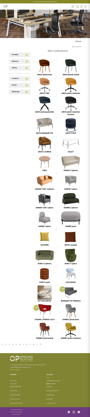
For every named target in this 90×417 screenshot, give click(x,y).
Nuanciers (49, 386)
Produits (20, 55)
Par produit (13, 383)
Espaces (20, 61)
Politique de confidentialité (16, 411)
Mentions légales (16, 414)
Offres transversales (15, 386)
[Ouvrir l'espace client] (81, 6)
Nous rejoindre (50, 395)
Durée (20, 85)
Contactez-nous (51, 403)
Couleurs (20, 78)
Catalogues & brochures (53, 380)
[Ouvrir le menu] (85, 6)
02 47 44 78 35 (15, 369)
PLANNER (51, 383)
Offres (20, 68)
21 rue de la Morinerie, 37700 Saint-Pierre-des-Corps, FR (28, 365)
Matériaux (20, 92)
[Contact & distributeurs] (72, 6)
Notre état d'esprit (15, 395)
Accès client (49, 399)
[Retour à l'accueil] (5, 6)
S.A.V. (48, 377)
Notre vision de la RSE (16, 403)
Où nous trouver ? (15, 399)
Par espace (13, 380)
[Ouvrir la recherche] (77, 6)
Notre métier (13, 390)
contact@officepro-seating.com (20, 367)
